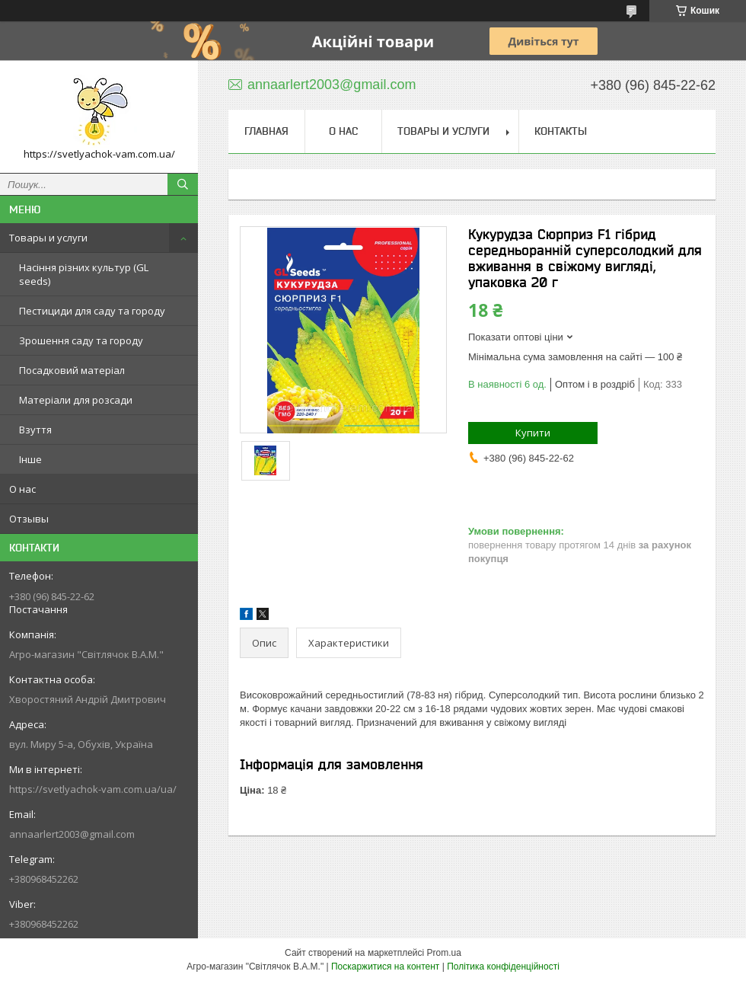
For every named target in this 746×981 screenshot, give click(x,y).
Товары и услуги (48, 237)
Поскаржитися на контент (385, 966)
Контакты (560, 131)
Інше (30, 459)
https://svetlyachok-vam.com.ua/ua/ (93, 789)
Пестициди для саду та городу (92, 311)
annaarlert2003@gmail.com (72, 834)
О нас (22, 489)
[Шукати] (182, 184)
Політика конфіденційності (503, 966)
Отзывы (29, 519)
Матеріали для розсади (75, 400)
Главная (266, 131)
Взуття (35, 429)
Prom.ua (444, 952)
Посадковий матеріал (72, 370)
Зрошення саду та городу (81, 340)
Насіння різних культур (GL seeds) (83, 274)
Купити (532, 432)
